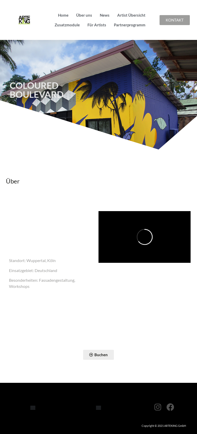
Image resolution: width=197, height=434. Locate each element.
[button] (32, 407)
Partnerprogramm (129, 25)
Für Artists (96, 25)
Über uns (84, 15)
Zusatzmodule (67, 25)
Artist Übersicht (131, 15)
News (105, 15)
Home (63, 15)
